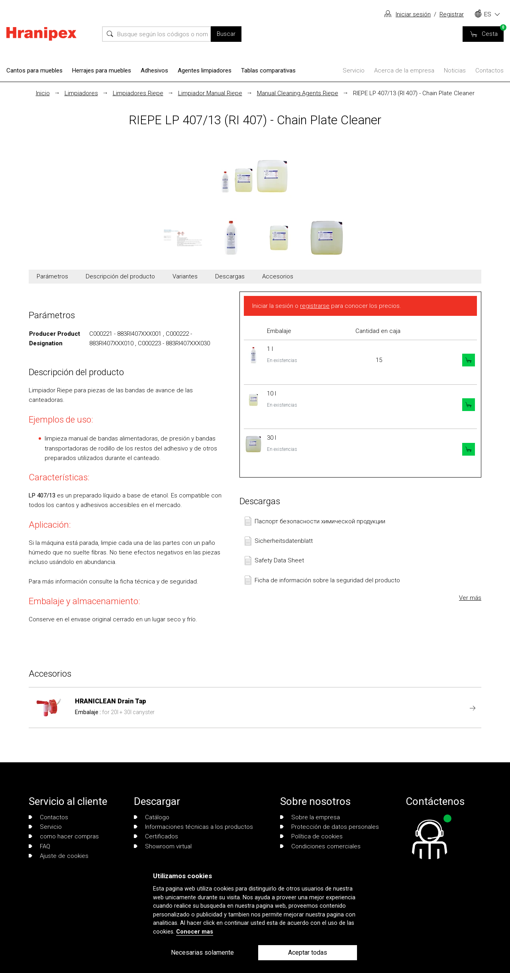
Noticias (455, 70)
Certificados (156, 836)
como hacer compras (64, 836)
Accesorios (277, 276)
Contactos (489, 70)
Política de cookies (311, 836)
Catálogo (151, 817)
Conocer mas (194, 931)
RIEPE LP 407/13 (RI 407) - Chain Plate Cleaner (414, 93)
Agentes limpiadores (204, 70)
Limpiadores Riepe (138, 93)
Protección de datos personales (329, 826)
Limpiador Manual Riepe (210, 93)
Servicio (354, 70)
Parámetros (52, 276)
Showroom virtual (163, 846)
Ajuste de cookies (58, 855)
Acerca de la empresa (404, 70)
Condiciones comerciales (320, 846)
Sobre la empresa (310, 817)
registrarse (315, 305)
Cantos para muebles (34, 70)
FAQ (39, 846)
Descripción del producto (120, 276)
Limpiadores (81, 93)
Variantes (185, 276)
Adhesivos (154, 70)
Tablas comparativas (268, 70)
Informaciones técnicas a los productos (193, 826)
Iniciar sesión (413, 14)
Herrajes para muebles (101, 70)
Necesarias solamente (202, 952)
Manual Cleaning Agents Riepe (297, 93)
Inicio (43, 93)
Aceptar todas (307, 952)
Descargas (230, 276)
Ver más (470, 597)
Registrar (451, 14)
